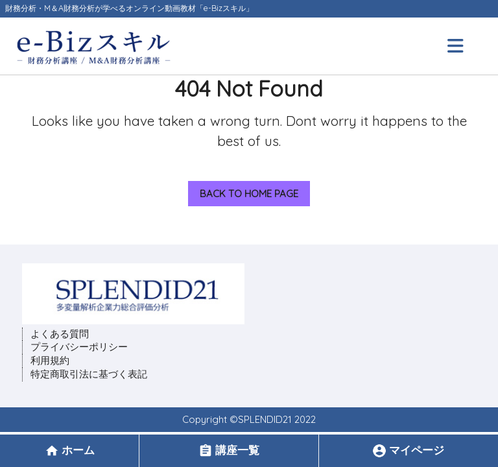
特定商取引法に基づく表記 (88, 374)
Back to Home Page (243, 190)
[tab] (457, 46)
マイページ (408, 450)
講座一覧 (228, 450)
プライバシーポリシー (79, 347)
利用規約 (49, 360)
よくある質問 (59, 334)
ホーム (70, 450)
